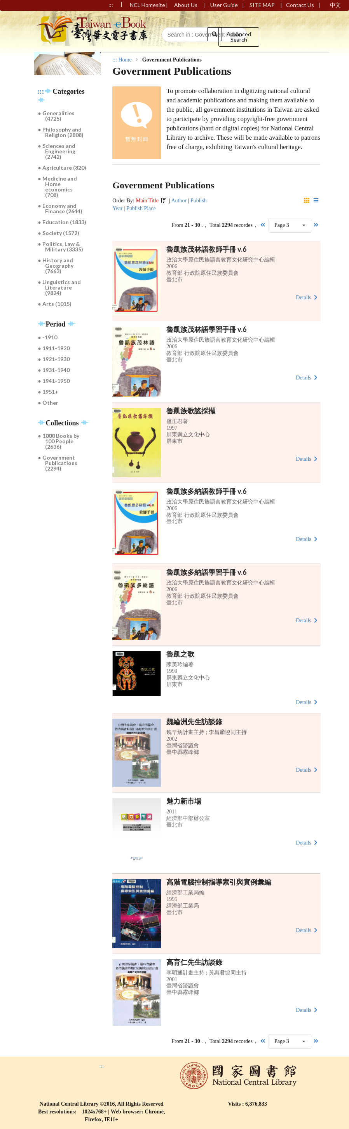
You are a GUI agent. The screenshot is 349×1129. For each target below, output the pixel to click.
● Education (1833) (62, 222)
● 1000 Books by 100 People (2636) (58, 441)
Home (124, 60)
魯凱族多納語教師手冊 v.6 (206, 491)
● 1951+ (48, 391)
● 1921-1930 (54, 359)
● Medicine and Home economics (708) (57, 186)
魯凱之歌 (180, 654)
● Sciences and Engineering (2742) (57, 151)
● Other (48, 402)
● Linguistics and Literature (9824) (59, 287)
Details (307, 297)
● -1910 (47, 337)
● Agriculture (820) (62, 167)
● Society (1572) (58, 233)
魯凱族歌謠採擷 (190, 410)
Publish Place (141, 208)
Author (179, 201)
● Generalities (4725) (56, 116)
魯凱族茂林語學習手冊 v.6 (206, 329)
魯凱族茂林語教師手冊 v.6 (206, 249)
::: (40, 91)
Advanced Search (239, 37)
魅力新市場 (183, 801)
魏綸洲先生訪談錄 (194, 721)
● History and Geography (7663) (56, 265)
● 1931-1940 (54, 370)
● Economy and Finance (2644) (60, 208)
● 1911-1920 (54, 348)
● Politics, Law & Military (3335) (61, 247)
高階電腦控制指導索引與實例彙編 (218, 882)
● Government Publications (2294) (58, 463)
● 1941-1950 (54, 381)
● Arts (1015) (55, 303)
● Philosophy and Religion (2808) (61, 132)
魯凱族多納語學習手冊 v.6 (206, 572)
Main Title (147, 201)
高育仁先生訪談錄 (194, 962)
